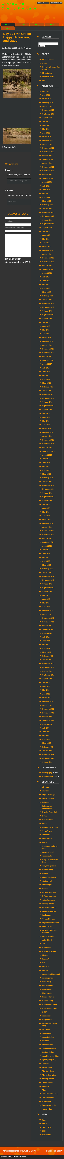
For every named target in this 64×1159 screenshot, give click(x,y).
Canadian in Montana (50, 827)
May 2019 (45, 284)
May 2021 (45, 193)
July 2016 (45, 413)
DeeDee (45, 873)
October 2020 (47, 220)
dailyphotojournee (49, 866)
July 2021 (45, 186)
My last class (47, 73)
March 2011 (46, 652)
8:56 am (27, 175)
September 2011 (48, 629)
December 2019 (48, 258)
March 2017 (46, 383)
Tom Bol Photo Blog (50, 1094)
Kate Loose (46, 947)
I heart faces (47, 926)
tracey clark (46, 1101)
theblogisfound (48, 1079)
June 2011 (46, 641)
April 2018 (46, 334)
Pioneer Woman (48, 997)
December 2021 (48, 167)
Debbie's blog (47, 869)
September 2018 (48, 315)
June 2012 (46, 599)
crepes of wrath (48, 852)
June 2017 (46, 372)
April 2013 (46, 561)
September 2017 (48, 360)
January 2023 (47, 144)
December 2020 (48, 212)
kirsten (45, 955)
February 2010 (47, 701)
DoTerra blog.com (49, 892)
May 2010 (45, 690)
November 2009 (48, 713)
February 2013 (47, 569)
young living (47, 1109)
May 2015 (45, 466)
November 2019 (48, 262)
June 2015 (46, 463)
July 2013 (45, 550)
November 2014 (48, 489)
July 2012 (45, 595)
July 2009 (45, 728)
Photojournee (47, 989)
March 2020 (46, 246)
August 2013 (47, 546)
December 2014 (48, 485)
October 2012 (47, 584)
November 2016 (48, 398)
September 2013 (48, 542)
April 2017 (46, 379)
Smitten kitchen (48, 1052)
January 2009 (47, 751)
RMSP (44, 1012)
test (43, 81)
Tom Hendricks (48, 1098)
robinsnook (46, 1016)
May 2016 (45, 421)
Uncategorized (47, 776)
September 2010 (48, 675)
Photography (29, 48)
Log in (44, 1123)
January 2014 (47, 527)
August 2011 (47, 633)
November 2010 (48, 667)
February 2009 (47, 747)
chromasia (46, 835)
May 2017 (45, 375)
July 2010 (45, 682)
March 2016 (46, 428)
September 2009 (48, 720)
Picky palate (46, 993)
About (44, 63)
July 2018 (45, 322)
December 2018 (48, 303)
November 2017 (48, 353)
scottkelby (46, 1029)
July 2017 (45, 368)
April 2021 (46, 197)
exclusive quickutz (49, 907)
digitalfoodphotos (49, 877)
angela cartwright (48, 794)
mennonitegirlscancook (51, 974)
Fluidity (58, 1151)
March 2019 (46, 292)
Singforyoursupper (49, 1048)
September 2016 (48, 406)
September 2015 (48, 451)
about (22, 24)
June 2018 (46, 326)
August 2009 (47, 724)
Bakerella (45, 802)
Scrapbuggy (46, 1033)
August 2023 (47, 118)
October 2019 (47, 265)
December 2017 (48, 349)
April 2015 (46, 470)
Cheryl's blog (47, 831)
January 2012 (47, 614)
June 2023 (46, 125)
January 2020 (47, 254)
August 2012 (47, 591)
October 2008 (47, 762)
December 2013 (48, 531)
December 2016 (48, 394)
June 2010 (46, 686)
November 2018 (48, 307)
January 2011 (47, 660)
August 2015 (47, 455)
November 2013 (48, 535)
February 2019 (47, 296)
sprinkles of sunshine (50, 1056)
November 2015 (48, 444)
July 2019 (45, 277)
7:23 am (28, 195)
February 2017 (47, 387)
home (7, 24)
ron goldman (47, 1020)
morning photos (48, 978)
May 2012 (45, 603)
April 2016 (46, 425)
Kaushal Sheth (29, 1151)
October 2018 (47, 311)
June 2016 (46, 417)
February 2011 (47, 656)
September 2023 (48, 114)
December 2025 (48, 110)
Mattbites (45, 966)
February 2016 (47, 432)
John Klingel (47, 940)
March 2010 (46, 698)
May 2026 (45, 91)
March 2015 (46, 474)
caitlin (44, 823)
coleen (44, 842)
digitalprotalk (47, 881)
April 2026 (46, 95)
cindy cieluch (47, 839)
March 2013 (46, 565)
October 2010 (47, 671)
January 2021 (47, 209)
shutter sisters (47, 1045)
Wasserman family (49, 1105)
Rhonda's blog (47, 1001)
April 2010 (46, 694)
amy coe (45, 791)
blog (37, 24)
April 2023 (46, 133)
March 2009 (46, 743)
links (8, 28)
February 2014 (47, 523)
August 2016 (47, 410)
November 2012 (48, 580)
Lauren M (45, 959)
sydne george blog (49, 1060)
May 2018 (45, 330)
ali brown (45, 787)
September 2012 (48, 588)
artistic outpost (48, 798)
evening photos (48, 904)
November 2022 (48, 152)
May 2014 (45, 512)
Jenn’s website (47, 936)
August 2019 (47, 273)
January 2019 (47, 299)
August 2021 (47, 182)
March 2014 (46, 519)
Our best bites (47, 985)
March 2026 (46, 99)
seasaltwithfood (48, 1037)
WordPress (46, 1135)
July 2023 (45, 121)
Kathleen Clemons (49, 951)
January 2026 (47, 106)
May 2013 (45, 557)
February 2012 (47, 610)
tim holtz (45, 1086)
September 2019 (48, 269)
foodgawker (46, 915)
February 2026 (47, 102)
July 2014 (45, 504)
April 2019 (46, 288)
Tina (44, 1090)
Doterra (45, 888)
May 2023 (45, 129)
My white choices (48, 77)
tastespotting (47, 1067)
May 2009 (45, 736)
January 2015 (47, 482)
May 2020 (45, 239)
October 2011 (47, 625)
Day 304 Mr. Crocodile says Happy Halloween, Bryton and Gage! (23, 37)
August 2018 (47, 318)
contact (52, 24)
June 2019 (46, 281)
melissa (45, 970)
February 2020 (47, 250)
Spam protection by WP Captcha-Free (23, 262)
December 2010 (48, 663)
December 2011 (48, 618)
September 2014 (48, 497)
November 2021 (48, 171)
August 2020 (47, 228)
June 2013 (46, 553)
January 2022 (47, 163)
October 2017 (47, 356)
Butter (44, 816)
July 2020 (45, 231)
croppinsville (47, 856)
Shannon (45, 1041)
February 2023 (47, 140)
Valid (47, 1127)
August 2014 (47, 500)
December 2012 (48, 576)
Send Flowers (19, 1156)
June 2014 (46, 508)
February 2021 (47, 205)
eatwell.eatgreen (48, 900)
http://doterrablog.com (50, 923)
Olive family (46, 982)
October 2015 (47, 447)
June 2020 (46, 235)
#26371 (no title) (48, 59)
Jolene (44, 944)
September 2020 (48, 224)
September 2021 (48, 178)
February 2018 (47, 341)
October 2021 (47, 175)
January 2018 (47, 345)
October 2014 (47, 493)
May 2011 (45, 644)
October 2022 (47, 156)
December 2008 (48, 754)
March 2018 (46, 337)
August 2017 (47, 364)
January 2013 (47, 572)
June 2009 (46, 732)
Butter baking (47, 820)
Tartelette (45, 1064)
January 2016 (47, 436)
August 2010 (47, 679)
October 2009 (47, 717)
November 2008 (48, 758)
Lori (43, 963)
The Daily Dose (48, 1071)
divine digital (47, 885)
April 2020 (46, 243)
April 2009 (46, 739)
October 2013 (47, 538)
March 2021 (46, 201)
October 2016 (47, 402)
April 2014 (46, 516)
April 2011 (46, 648)
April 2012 (46, 607)
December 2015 (48, 440)
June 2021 (46, 190)
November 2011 (48, 622)
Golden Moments (48, 919)
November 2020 (48, 216)
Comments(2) (9, 147)
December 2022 (48, 148)
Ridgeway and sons (49, 1004)
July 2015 (45, 459)
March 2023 (46, 137)
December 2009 (48, 709)
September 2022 (48, 159)
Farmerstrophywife (49, 911)
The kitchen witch (49, 1075)
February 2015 (47, 478)
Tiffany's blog (47, 1082)
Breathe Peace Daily (50, 812)
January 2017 (47, 391)
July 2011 (45, 637)
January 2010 (47, 705)
